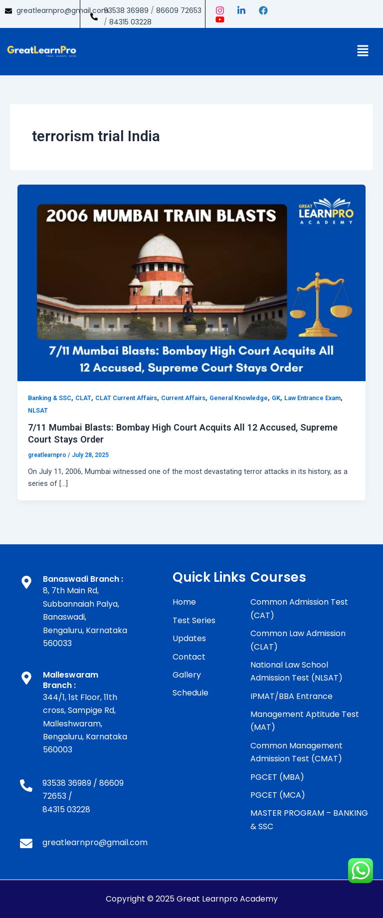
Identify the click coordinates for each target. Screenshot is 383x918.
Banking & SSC (49, 398)
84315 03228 (130, 22)
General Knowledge (238, 398)
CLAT (83, 398)
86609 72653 (178, 10)
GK (276, 398)
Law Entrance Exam (312, 398)
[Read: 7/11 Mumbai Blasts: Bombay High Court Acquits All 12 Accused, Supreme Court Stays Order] (191, 282)
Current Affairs (183, 398)
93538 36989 (126, 10)
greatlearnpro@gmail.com (62, 10)
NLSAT (38, 410)
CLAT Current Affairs (126, 398)
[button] (363, 51)
